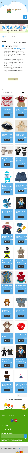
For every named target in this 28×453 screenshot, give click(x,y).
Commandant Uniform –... (6, 360)
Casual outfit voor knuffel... (7, 335)
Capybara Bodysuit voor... (6, 311)
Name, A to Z (9, 92)
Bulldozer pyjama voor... (7, 286)
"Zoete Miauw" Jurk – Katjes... (6, 110)
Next (17, 46)
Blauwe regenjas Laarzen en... (7, 212)
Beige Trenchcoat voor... (7, 159)
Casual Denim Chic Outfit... (21, 311)
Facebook (12, 420)
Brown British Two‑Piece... (20, 261)
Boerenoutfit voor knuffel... (7, 236)
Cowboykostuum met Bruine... (7, 385)
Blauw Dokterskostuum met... (7, 186)
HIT (19, 448)
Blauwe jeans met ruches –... (21, 185)
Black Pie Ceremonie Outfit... (19, 160)
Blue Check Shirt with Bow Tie (21, 212)
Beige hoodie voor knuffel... (20, 134)
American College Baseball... (21, 110)
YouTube (15, 420)
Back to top (22, 396)
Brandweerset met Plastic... (6, 261)
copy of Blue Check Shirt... (20, 360)
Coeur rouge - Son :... (21, 335)
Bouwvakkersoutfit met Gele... (22, 236)
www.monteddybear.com (19, 48)
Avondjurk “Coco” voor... (7, 134)
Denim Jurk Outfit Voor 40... (21, 385)
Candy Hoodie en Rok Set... (21, 286)
